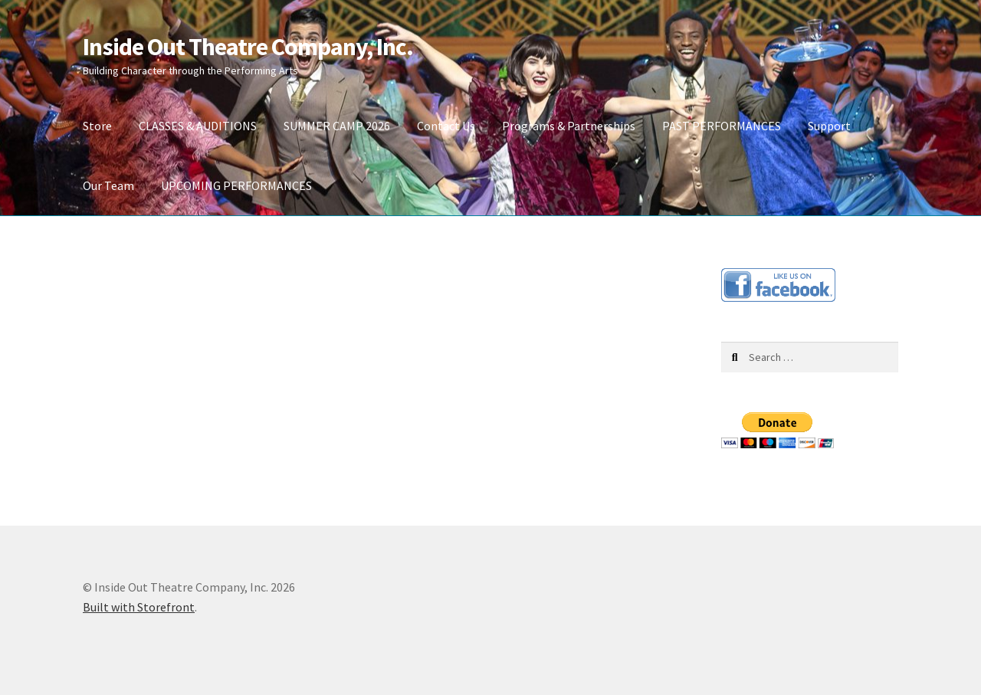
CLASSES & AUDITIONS (198, 125)
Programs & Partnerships (568, 125)
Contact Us (446, 125)
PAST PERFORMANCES (721, 125)
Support (829, 125)
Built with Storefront (139, 607)
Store (97, 125)
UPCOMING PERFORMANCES (236, 185)
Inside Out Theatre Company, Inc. (248, 46)
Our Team (108, 185)
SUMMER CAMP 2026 (337, 125)
